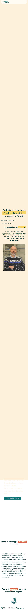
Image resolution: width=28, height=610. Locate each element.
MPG (25, 608)
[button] (22, 2)
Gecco (12, 236)
